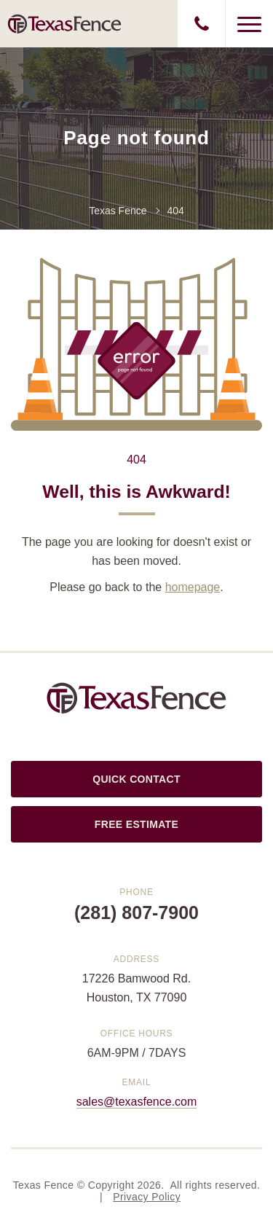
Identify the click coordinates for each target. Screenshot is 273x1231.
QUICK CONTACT (136, 779)
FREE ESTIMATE (136, 824)
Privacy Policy (147, 1197)
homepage (193, 587)
